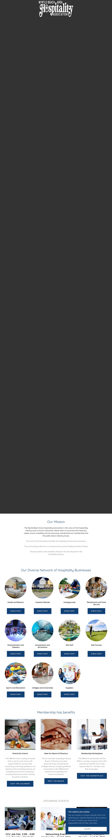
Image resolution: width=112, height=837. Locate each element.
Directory (15, 611)
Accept (87, 829)
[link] (56, 2)
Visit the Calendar (20, 784)
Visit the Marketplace (91, 776)
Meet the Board (56, 781)
